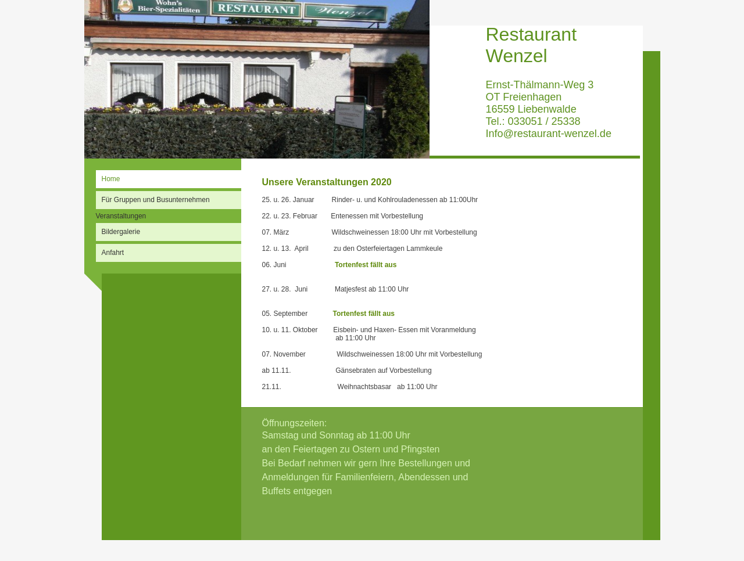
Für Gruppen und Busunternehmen (156, 200)
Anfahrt (113, 253)
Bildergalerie (121, 232)
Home (111, 179)
